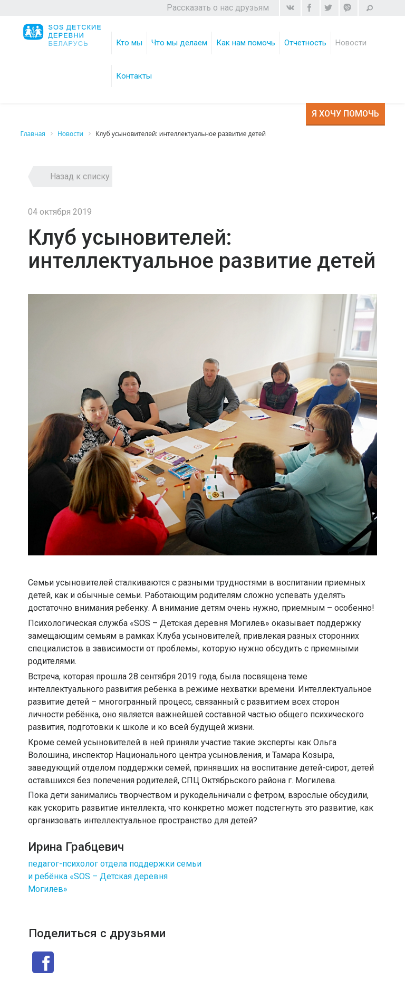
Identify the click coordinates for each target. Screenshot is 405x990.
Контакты (134, 76)
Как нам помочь (245, 42)
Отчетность (305, 42)
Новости (351, 42)
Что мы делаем (179, 42)
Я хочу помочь (345, 114)
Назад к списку (80, 176)
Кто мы (129, 42)
